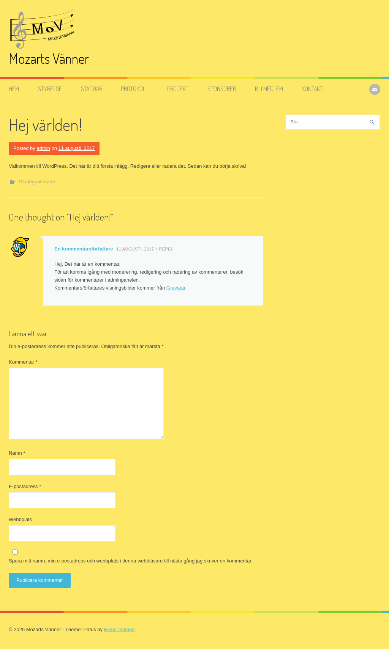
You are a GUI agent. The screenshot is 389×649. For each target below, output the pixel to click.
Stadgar (91, 89)
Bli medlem (269, 89)
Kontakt (312, 89)
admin (43, 148)
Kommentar (23, 362)
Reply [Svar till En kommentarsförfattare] (166, 249)
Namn (17, 453)
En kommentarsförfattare (83, 249)
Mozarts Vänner (49, 58)
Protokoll (134, 89)
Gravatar (175, 288)
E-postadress (25, 486)
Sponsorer (221, 89)
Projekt (177, 89)
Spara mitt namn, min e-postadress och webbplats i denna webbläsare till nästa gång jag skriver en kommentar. (131, 561)
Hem (14, 89)
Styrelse (50, 89)
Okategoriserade (37, 181)
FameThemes (119, 629)
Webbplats (20, 519)
